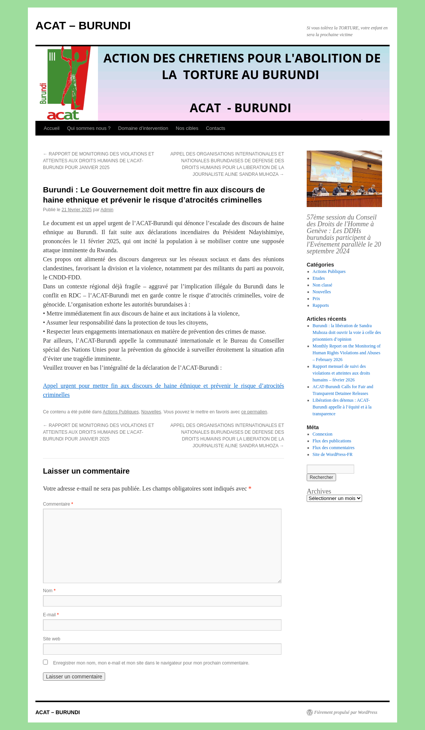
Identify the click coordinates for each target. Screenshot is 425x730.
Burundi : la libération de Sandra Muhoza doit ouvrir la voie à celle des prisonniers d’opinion (347, 332)
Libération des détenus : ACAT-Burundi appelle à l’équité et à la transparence (342, 407)
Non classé (322, 285)
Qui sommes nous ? (89, 128)
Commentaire (58, 504)
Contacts (215, 128)
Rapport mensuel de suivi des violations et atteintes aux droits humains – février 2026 (341, 373)
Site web (51, 639)
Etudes (319, 278)
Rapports (321, 305)
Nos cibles (187, 128)
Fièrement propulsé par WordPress (345, 712)
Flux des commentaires (334, 447)
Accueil (52, 128)
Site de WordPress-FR (333, 454)
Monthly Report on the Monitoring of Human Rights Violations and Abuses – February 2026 (347, 352)
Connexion (323, 434)
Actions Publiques (121, 412)
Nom (49, 590)
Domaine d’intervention (143, 128)
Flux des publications (332, 440)
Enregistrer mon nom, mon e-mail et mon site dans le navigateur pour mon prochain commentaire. (151, 663)
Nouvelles (151, 412)
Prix (316, 298)
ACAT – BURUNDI (83, 25)
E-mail (51, 614)
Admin (107, 209)
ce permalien (254, 412)
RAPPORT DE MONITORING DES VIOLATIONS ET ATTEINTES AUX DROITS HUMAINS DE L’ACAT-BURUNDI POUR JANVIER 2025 (98, 160)
